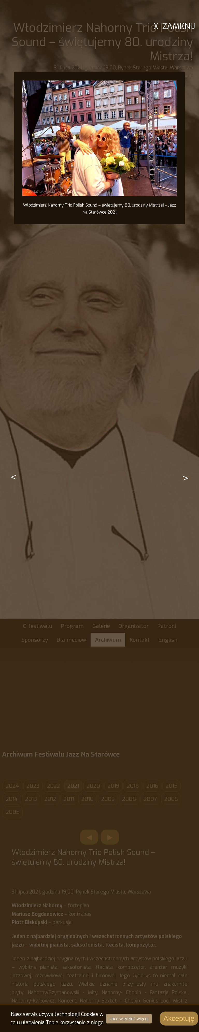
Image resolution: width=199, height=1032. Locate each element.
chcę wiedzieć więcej (129, 1018)
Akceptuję (179, 1018)
